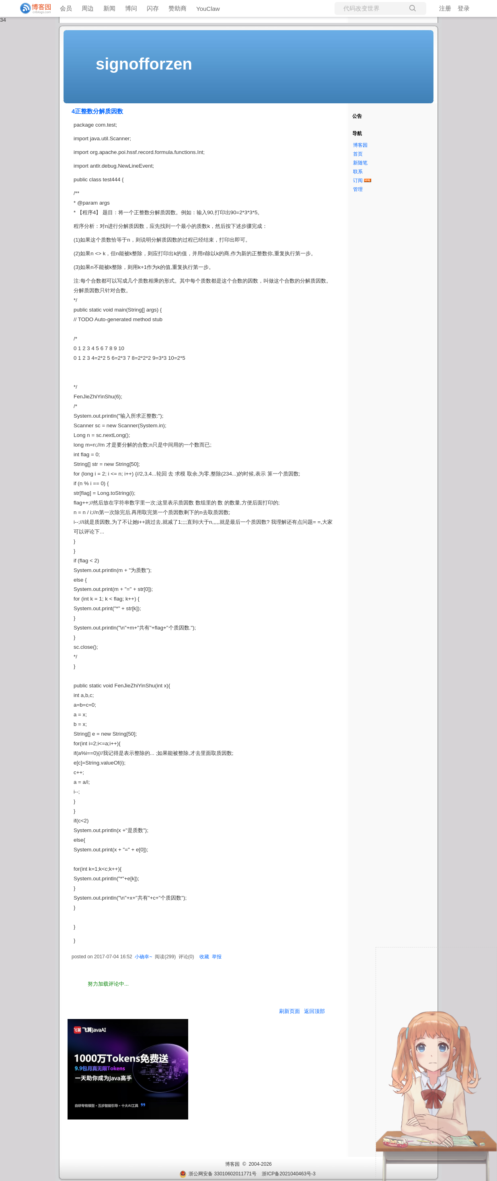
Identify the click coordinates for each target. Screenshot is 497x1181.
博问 (131, 8)
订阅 (358, 180)
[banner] (32, 8)
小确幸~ (143, 957)
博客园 (360, 145)
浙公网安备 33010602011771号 (218, 1174)
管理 (358, 189)
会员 (66, 8)
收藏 (204, 957)
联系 (358, 171)
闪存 (153, 8)
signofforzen (144, 64)
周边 (88, 8)
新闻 (109, 8)
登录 (464, 8)
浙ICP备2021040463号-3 (288, 1174)
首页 (358, 154)
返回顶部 (314, 1011)
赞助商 (177, 8)
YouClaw (208, 8)
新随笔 (360, 163)
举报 (217, 957)
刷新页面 (289, 1011)
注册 (445, 8)
